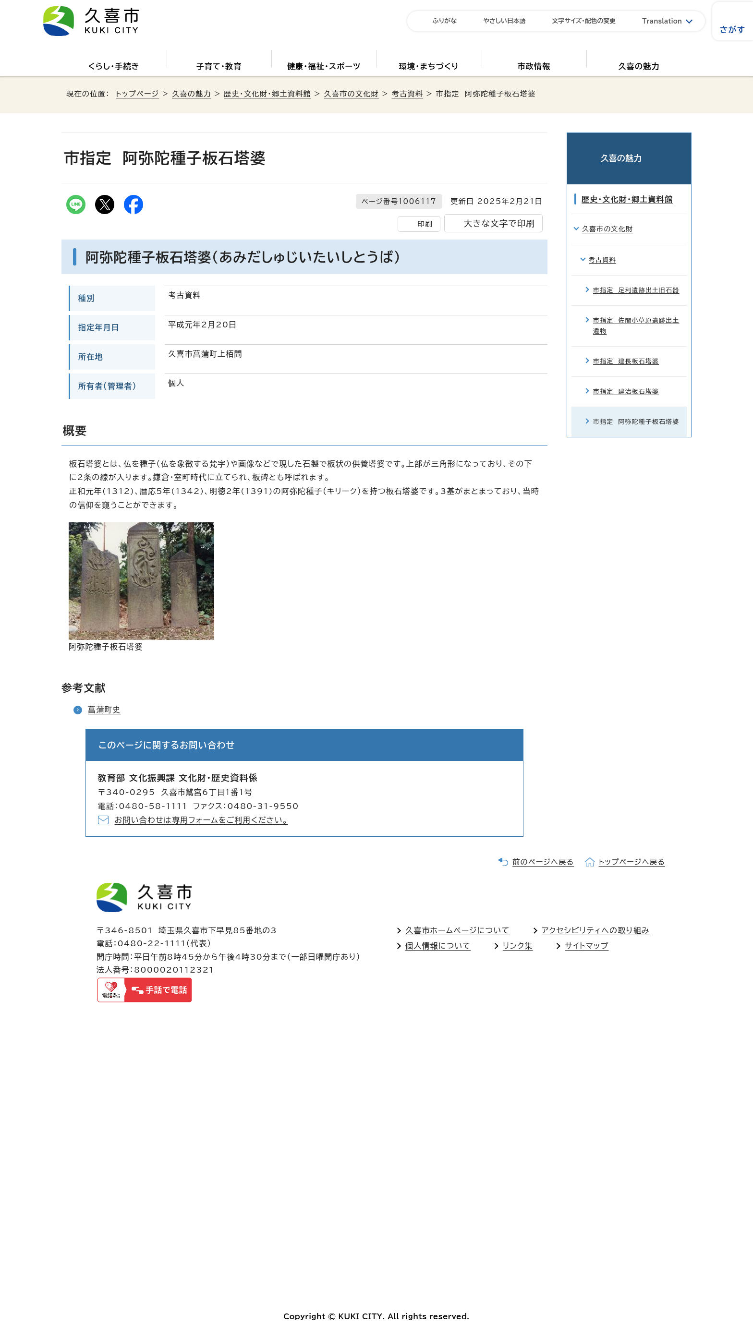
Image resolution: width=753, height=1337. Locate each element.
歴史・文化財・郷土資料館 (267, 93)
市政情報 (534, 66)
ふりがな (445, 21)
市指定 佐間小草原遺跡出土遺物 (636, 311)
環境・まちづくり (429, 66)
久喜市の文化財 (351, 93)
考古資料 (408, 93)
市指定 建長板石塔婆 (626, 347)
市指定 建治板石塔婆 (626, 378)
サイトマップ (586, 946)
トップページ (137, 93)
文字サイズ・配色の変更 (584, 21)
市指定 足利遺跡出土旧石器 (636, 276)
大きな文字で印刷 (499, 223)
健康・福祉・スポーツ (324, 66)
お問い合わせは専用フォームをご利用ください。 (201, 820)
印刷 (424, 224)
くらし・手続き (114, 66)
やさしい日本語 (504, 21)
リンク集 (518, 946)
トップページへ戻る (632, 862)
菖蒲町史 (104, 709)
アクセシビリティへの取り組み (596, 930)
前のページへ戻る (543, 862)
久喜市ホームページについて (457, 930)
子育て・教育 (219, 66)
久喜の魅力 (639, 66)
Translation (662, 21)
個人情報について (438, 946)
